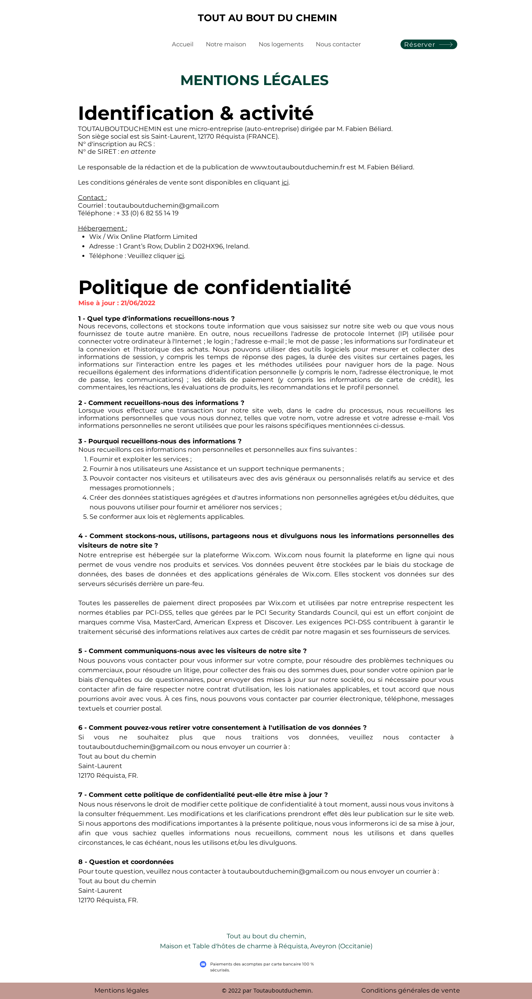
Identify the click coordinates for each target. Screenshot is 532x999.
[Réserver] (428, 44)
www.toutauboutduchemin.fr (297, 167)
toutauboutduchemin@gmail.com (163, 205)
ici (285, 182)
